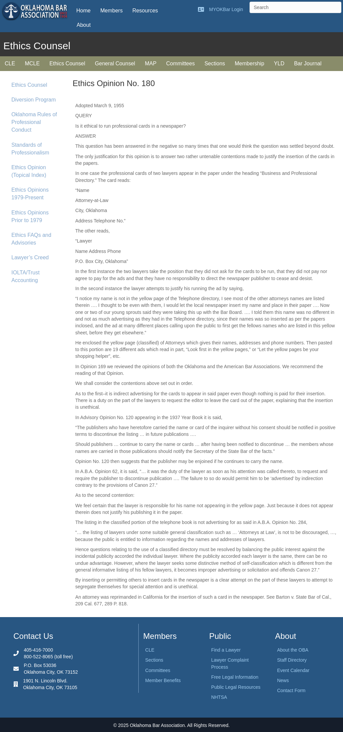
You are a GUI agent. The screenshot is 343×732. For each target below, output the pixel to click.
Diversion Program (33, 100)
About (84, 25)
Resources (145, 10)
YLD (279, 63)
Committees (180, 63)
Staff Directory (291, 660)
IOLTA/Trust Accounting (25, 276)
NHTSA (219, 697)
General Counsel (115, 63)
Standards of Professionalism (30, 148)
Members (111, 10)
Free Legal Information (234, 677)
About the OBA (292, 650)
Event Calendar (293, 670)
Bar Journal (308, 63)
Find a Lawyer (226, 650)
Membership (249, 63)
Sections (214, 63)
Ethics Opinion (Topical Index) (28, 171)
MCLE (32, 63)
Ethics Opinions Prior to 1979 (30, 216)
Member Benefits (163, 680)
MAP (150, 63)
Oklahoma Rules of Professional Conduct (34, 122)
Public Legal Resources (235, 687)
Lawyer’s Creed (30, 257)
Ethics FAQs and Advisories (31, 239)
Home (83, 10)
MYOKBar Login (226, 9)
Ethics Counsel (67, 63)
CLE (10, 63)
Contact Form (291, 690)
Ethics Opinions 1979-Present (30, 193)
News (283, 680)
